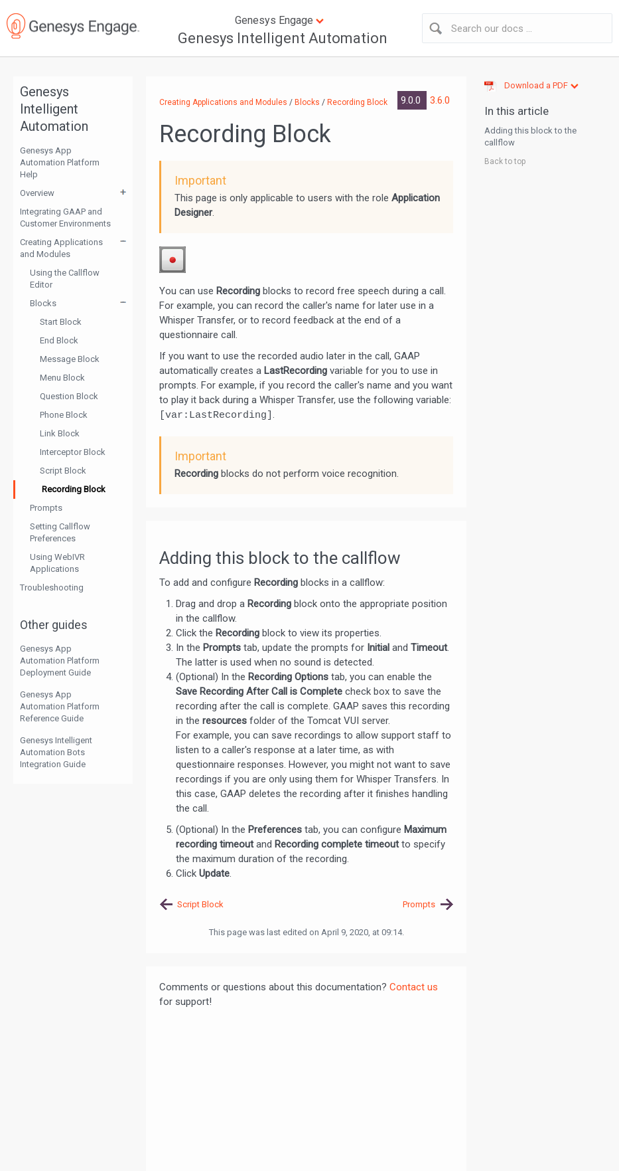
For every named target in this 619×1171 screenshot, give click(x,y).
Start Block (61, 322)
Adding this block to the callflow (530, 136)
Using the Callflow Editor (65, 279)
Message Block (70, 359)
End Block (59, 340)
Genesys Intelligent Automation (282, 38)
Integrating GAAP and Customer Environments (65, 217)
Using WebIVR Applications (57, 563)
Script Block (63, 471)
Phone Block (64, 415)
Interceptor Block (72, 452)
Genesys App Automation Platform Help (60, 162)
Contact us (413, 987)
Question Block (69, 396)
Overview (37, 193)
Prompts (46, 508)
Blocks (43, 303)
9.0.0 (412, 100)
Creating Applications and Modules (61, 248)
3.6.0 (440, 100)
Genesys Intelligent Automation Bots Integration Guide (56, 752)
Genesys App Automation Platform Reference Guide (60, 706)
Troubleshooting (52, 587)
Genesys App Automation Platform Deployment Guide (60, 660)
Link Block (60, 433)
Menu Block (62, 378)
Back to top (504, 161)
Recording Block (73, 489)
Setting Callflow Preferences (60, 532)
